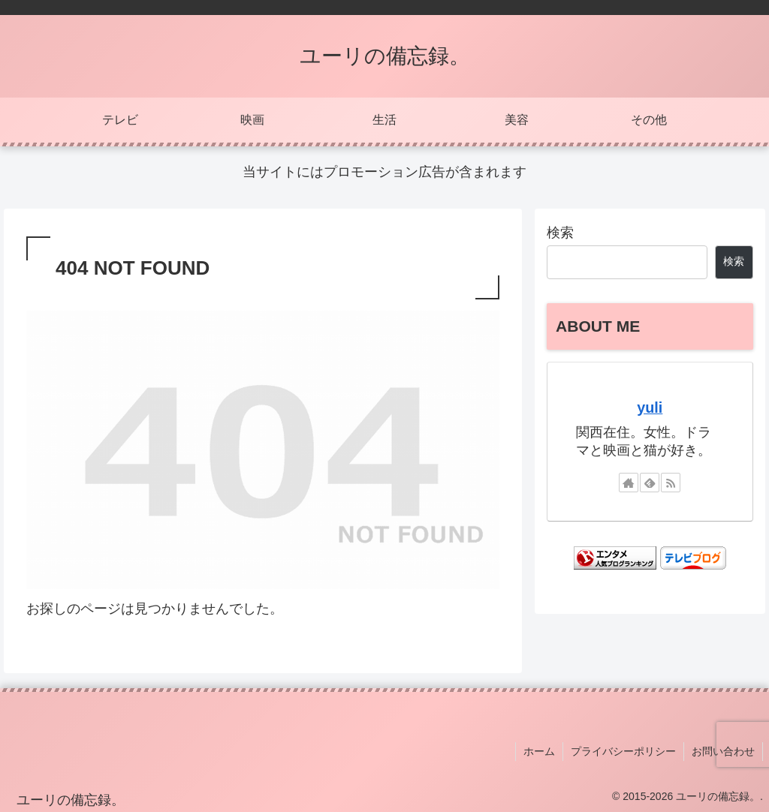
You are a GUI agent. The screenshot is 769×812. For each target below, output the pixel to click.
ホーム (539, 751)
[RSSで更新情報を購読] (670, 482)
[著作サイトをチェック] (628, 482)
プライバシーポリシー (623, 751)
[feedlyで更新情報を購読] (649, 482)
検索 (560, 232)
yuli (649, 407)
